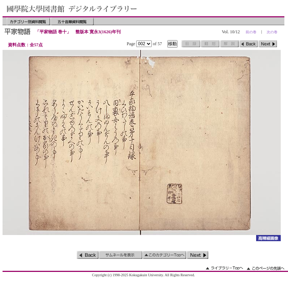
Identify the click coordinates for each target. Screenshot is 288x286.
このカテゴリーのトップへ (164, 255)
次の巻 (272, 32)
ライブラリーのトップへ (224, 268)
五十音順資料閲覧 (72, 21)
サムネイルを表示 (120, 255)
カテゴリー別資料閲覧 (28, 21)
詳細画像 (268, 238)
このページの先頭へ (265, 268)
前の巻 (251, 32)
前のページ (248, 43)
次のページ (267, 43)
